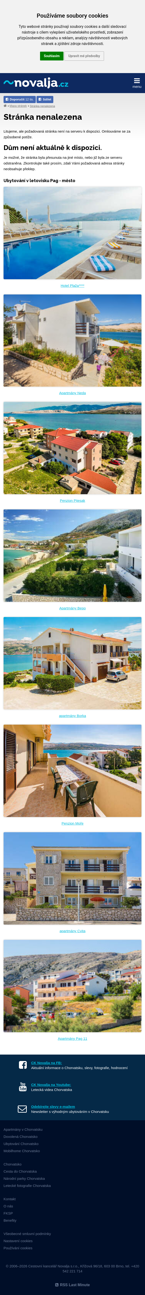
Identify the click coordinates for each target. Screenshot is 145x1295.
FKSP (8, 1213)
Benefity (10, 1220)
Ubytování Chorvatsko (21, 1144)
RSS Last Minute (72, 1285)
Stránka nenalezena (42, 106)
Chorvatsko (13, 1164)
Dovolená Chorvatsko (20, 1137)
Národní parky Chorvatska (24, 1178)
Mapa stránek (18, 106)
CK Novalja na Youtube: (51, 1085)
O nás (8, 1206)
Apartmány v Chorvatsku (23, 1129)
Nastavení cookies (18, 1241)
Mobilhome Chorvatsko (22, 1151)
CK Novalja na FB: (46, 1063)
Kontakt (10, 1199)
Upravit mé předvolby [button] (84, 56)
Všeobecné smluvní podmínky (27, 1234)
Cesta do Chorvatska (20, 1171)
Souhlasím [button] (52, 56)
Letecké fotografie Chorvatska (27, 1186)
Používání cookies (18, 1248)
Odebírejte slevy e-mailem (53, 1107)
